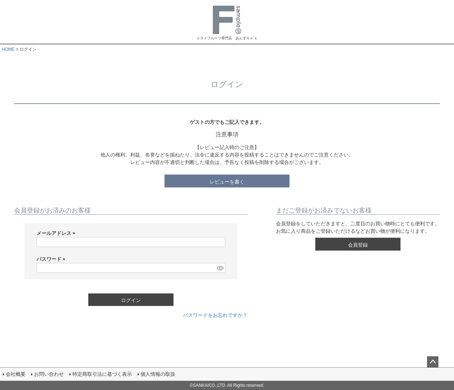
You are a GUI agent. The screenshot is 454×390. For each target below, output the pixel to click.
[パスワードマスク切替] (220, 268)
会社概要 (16, 374)
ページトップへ (432, 362)
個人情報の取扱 (157, 374)
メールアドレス (57, 233)
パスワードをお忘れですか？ (215, 315)
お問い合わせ (49, 374)
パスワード (52, 259)
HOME (8, 49)
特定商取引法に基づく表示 (102, 374)
